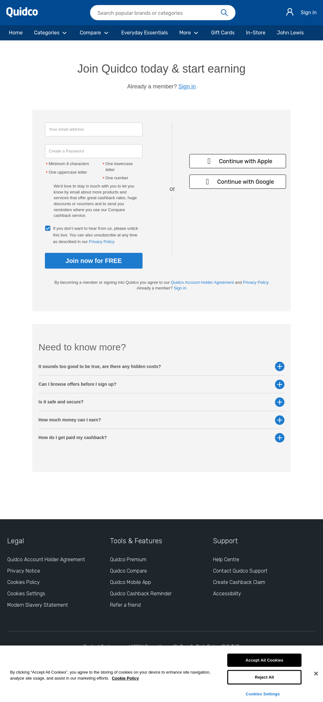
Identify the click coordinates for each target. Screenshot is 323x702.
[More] (189, 32)
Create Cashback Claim (239, 582)
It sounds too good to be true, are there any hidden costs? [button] (161, 366)
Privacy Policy (101, 241)
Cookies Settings (263, 693)
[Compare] (95, 32)
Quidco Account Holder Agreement (202, 282)
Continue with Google (237, 182)
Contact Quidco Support (240, 571)
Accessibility (227, 594)
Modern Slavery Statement (37, 605)
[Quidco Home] (22, 15)
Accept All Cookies (264, 660)
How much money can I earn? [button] (161, 420)
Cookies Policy (23, 582)
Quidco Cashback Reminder (141, 594)
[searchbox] (162, 12)
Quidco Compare (128, 571)
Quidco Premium (128, 559)
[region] (161, 673)
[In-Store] (256, 32)
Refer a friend (125, 605)
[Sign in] (289, 13)
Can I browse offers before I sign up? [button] (161, 384)
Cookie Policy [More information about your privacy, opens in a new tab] (125, 678)
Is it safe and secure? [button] (161, 402)
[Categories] (51, 32)
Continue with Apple (237, 161)
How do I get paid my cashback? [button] (161, 437)
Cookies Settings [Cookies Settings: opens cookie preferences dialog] (26, 594)
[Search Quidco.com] (159, 13)
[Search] (224, 13)
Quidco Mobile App (130, 582)
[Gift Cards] (223, 32)
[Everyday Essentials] (144, 32)
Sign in (309, 12)
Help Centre (226, 559)
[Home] (16, 32)
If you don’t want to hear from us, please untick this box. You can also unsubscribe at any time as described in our (95, 235)
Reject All (264, 677)
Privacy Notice (23, 571)
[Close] (316, 674)
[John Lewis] (290, 32)
